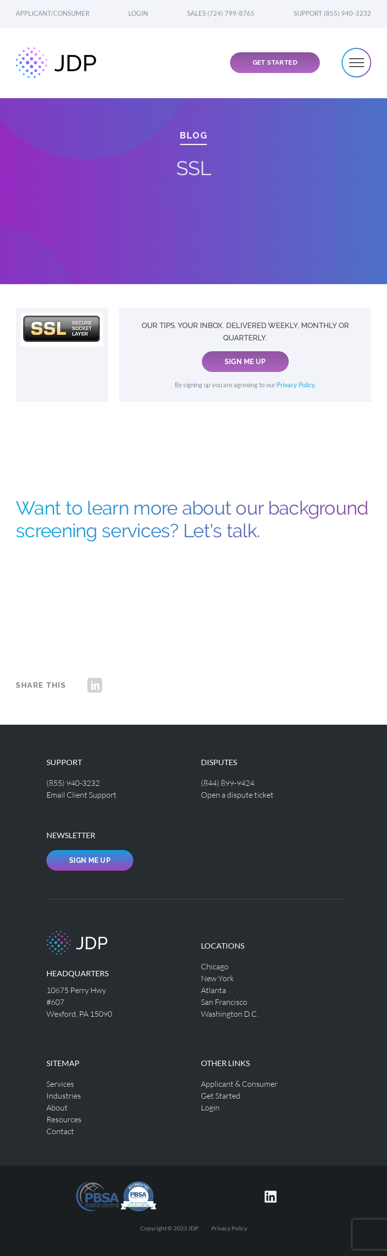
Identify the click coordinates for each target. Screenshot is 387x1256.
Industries (63, 1095)
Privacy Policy (295, 385)
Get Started (275, 62)
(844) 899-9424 (227, 782)
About (57, 1107)
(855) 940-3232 (73, 782)
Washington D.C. (229, 1013)
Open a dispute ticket (237, 794)
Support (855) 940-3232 (332, 13)
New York (217, 978)
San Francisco (224, 1001)
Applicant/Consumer (52, 13)
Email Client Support (81, 794)
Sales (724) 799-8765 (221, 13)
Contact (60, 1131)
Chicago (215, 966)
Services (60, 1083)
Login (138, 13)
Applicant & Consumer (239, 1083)
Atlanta (213, 990)
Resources (63, 1119)
